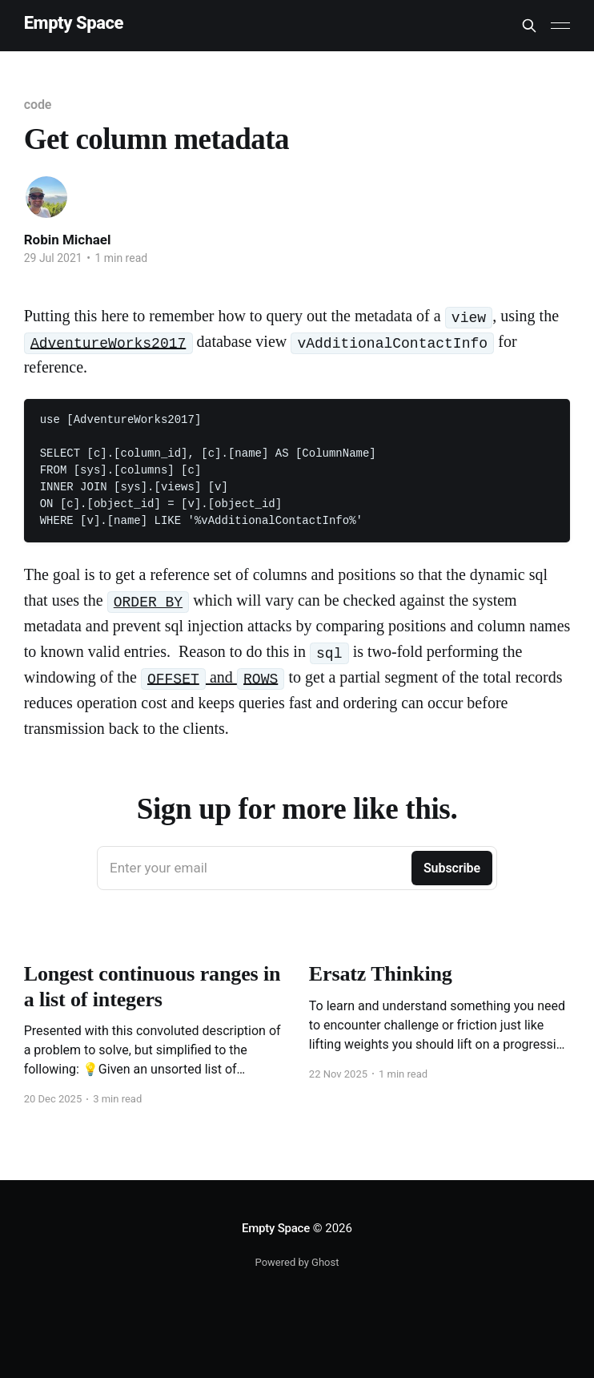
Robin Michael (67, 240)
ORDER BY (148, 602)
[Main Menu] (560, 26)
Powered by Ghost (297, 1262)
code (38, 104)
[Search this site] (529, 25)
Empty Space (73, 23)
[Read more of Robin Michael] (46, 197)
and (213, 677)
